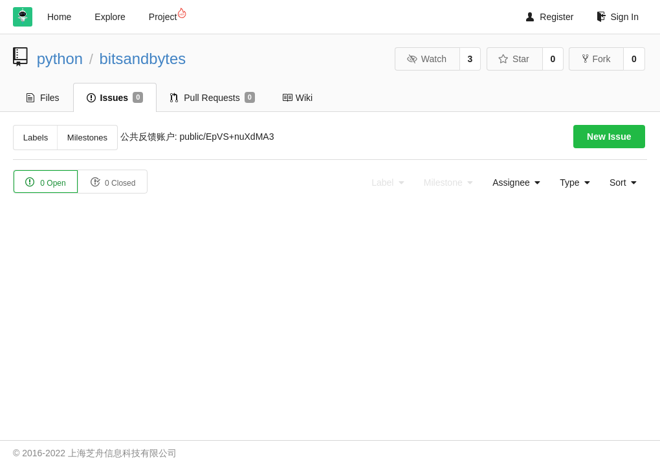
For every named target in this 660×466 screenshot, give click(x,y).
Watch (426, 59)
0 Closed (113, 182)
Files (43, 98)
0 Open (45, 182)
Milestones (87, 137)
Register (549, 17)
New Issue (609, 136)
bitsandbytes (142, 58)
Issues (115, 98)
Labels (35, 137)
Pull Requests (212, 98)
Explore (109, 17)
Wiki (297, 98)
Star (513, 59)
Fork (596, 59)
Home (59, 17)
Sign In (618, 17)
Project (167, 15)
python (60, 58)
